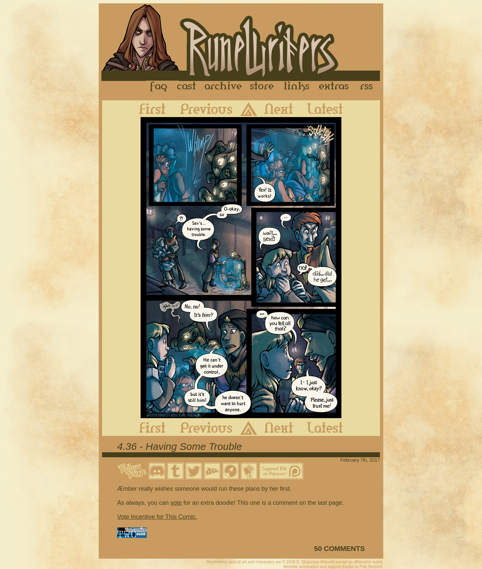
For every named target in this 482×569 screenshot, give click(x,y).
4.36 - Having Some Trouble (179, 446)
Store (261, 87)
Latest (331, 108)
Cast (187, 87)
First (147, 108)
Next (284, 108)
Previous (201, 108)
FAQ (159, 87)
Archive (223, 87)
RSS (368, 87)
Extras (335, 87)
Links (296, 87)
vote (176, 502)
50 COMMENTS (339, 548)
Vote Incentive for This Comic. (157, 516)
